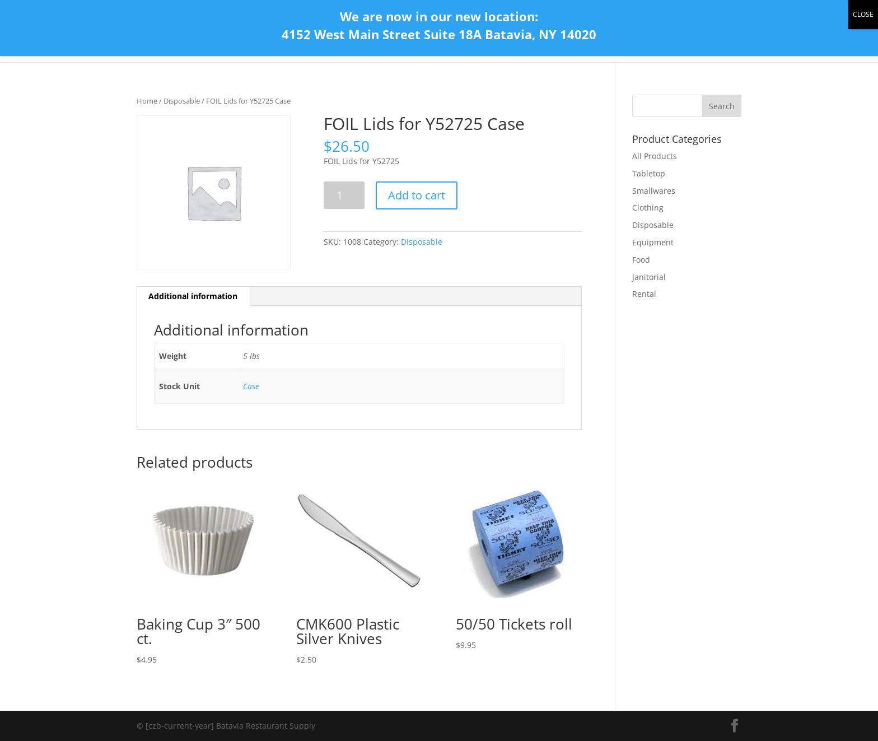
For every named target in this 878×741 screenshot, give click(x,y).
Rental (644, 293)
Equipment (653, 242)
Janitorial (649, 277)
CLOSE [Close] (863, 14)
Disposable (182, 101)
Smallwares (653, 190)
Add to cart (416, 195)
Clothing (648, 207)
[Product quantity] (344, 195)
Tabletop (648, 173)
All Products (654, 156)
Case (251, 386)
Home (147, 101)
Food (641, 259)
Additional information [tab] (192, 296)
